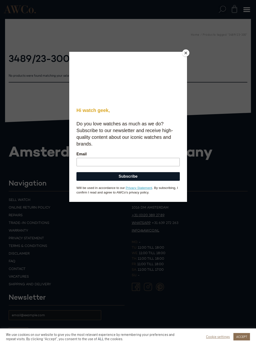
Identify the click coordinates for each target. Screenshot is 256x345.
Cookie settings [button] (218, 337)
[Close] (185, 53)
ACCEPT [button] (241, 336)
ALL (101, 339)
